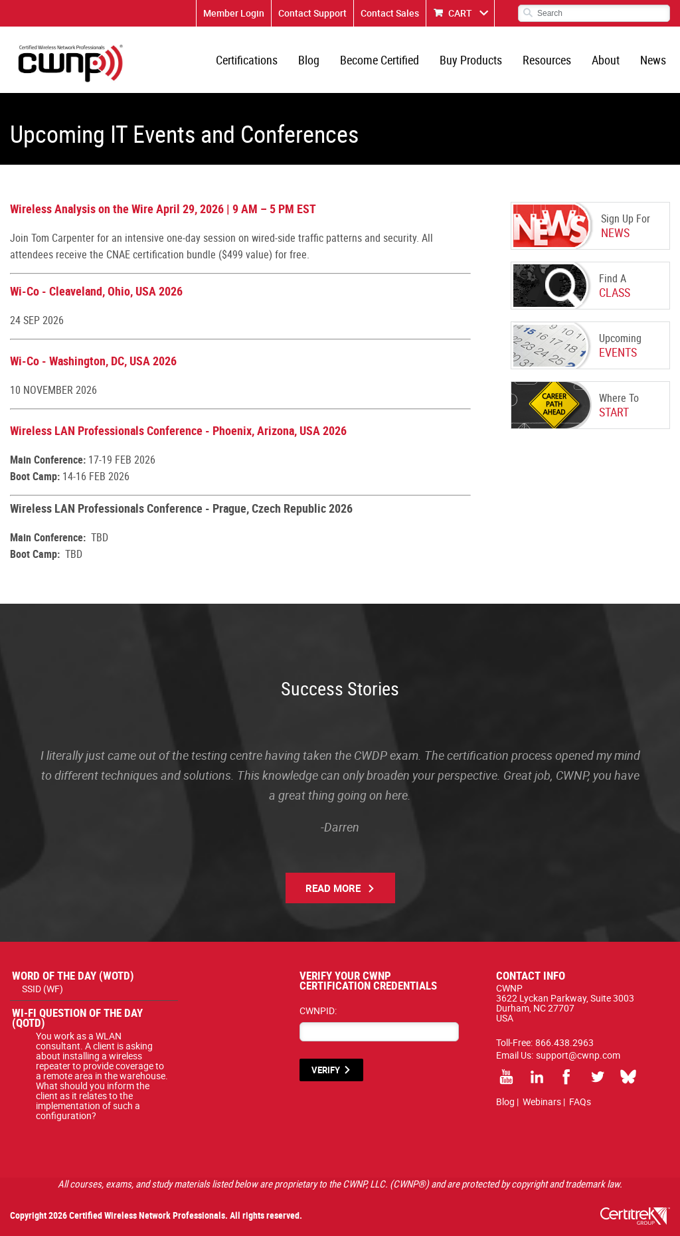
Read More (333, 888)
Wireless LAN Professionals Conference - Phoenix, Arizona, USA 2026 (178, 430)
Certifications (247, 60)
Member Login (233, 13)
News (653, 60)
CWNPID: (318, 1010)
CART (460, 13)
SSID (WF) (42, 988)
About (606, 60)
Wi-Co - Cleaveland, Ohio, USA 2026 (96, 291)
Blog (308, 60)
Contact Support (312, 13)
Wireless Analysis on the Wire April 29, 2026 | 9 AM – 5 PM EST (163, 209)
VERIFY (325, 1070)
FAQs (580, 1101)
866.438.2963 (564, 1042)
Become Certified (379, 60)
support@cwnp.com (578, 1055)
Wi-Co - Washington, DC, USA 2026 (93, 361)
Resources (547, 60)
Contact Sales (390, 13)
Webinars (542, 1101)
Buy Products (471, 60)
